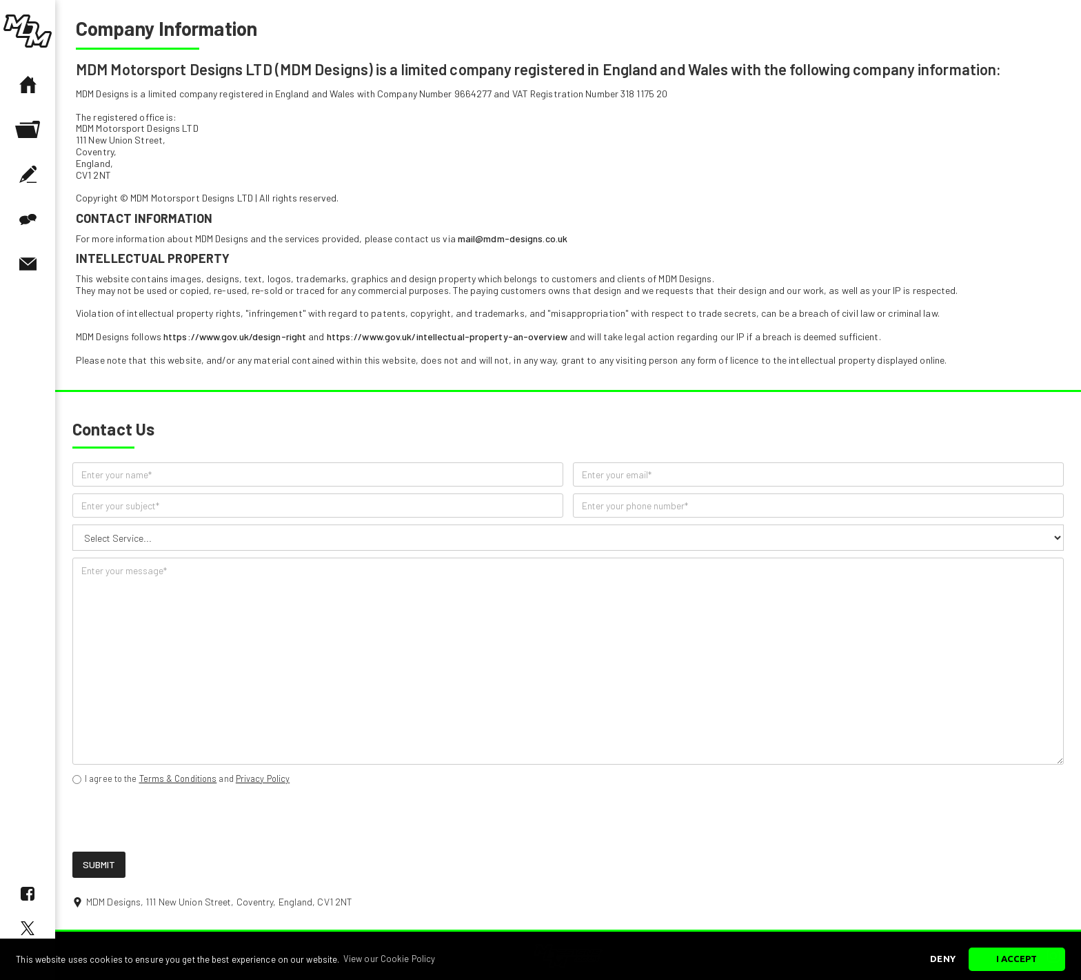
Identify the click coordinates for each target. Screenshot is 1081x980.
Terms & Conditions (178, 778)
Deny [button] (942, 958)
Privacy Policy (263, 778)
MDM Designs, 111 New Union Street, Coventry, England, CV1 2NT (219, 902)
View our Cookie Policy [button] (389, 958)
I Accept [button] (1017, 958)
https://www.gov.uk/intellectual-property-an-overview (447, 336)
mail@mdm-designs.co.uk (512, 238)
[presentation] (177, 819)
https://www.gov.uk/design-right (234, 336)
